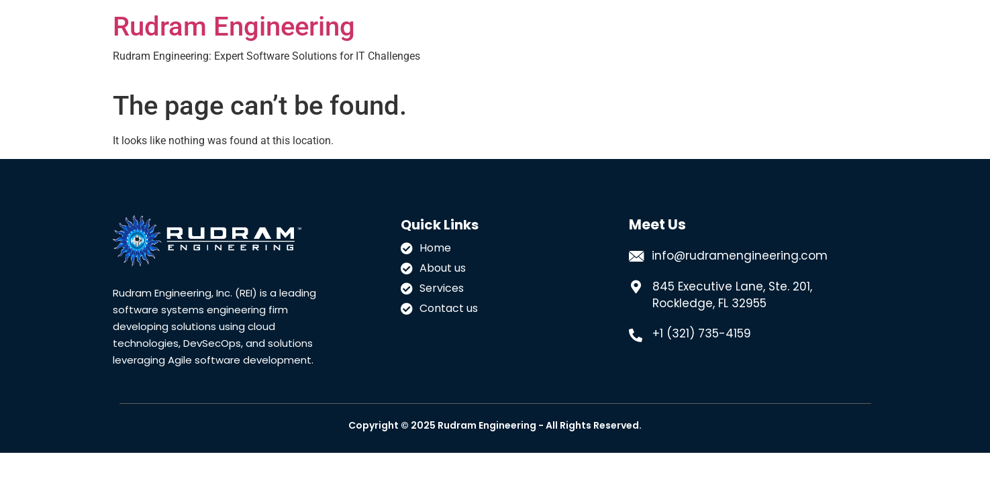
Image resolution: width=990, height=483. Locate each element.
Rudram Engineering (234, 26)
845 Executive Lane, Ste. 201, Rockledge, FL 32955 (732, 294)
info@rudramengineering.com (740, 256)
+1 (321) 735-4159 (701, 333)
